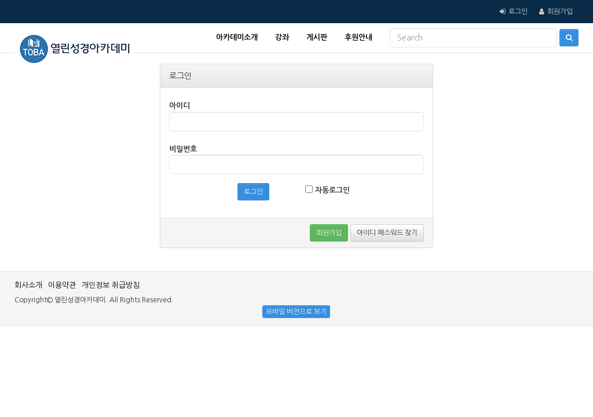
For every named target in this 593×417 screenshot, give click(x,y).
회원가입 (560, 11)
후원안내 (358, 37)
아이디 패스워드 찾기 (387, 232)
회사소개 (28, 285)
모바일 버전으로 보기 (296, 311)
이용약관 (62, 285)
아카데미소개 (237, 37)
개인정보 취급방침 (111, 285)
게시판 (316, 37)
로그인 (518, 11)
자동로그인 (327, 189)
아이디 (179, 105)
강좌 (282, 37)
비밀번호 (183, 149)
